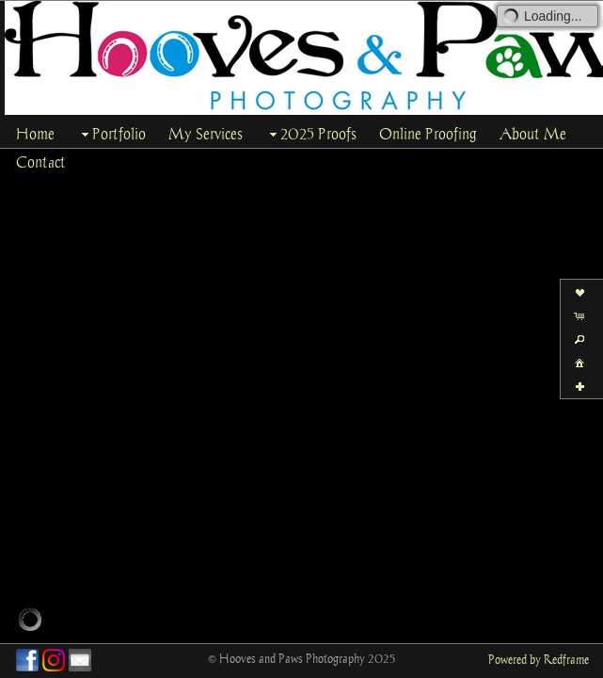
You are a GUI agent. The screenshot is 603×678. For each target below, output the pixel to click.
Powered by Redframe (538, 659)
